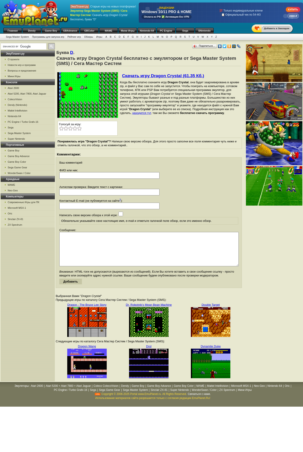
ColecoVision (15, 99)
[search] (23, 46)
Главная (13, 30)
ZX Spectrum (15, 224)
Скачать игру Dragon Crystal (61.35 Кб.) (163, 75)
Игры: (99, 36)
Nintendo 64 (147, 30)
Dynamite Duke (211, 353)
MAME (108, 30)
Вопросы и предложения (22, 70)
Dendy (32, 30)
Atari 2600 (13, 88)
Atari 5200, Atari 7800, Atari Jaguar (27, 93)
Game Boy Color (17, 161)
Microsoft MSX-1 (17, 207)
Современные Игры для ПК (23, 202)
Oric (10, 213)
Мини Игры (128, 30)
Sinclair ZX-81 (15, 219)
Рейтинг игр (74, 36)
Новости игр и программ (22, 65)
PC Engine (166, 30)
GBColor (89, 30)
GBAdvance (70, 30)
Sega (185, 30)
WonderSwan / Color (19, 173)
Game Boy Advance (19, 156)
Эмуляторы (21, 392)
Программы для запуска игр (48, 36)
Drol (149, 353)
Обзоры (88, 36)
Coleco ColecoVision (105, 392)
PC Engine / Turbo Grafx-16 (23, 122)
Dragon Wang (87, 353)
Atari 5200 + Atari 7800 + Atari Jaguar (68, 392)
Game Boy (51, 30)
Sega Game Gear (17, 167)
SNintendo (204, 30)
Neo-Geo (13, 190)
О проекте (13, 59)
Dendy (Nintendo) (17, 105)
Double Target (210, 311)
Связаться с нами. (199, 400)
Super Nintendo (16, 138)
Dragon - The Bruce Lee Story (86, 311)
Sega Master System (17, 36)
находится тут (141, 113)
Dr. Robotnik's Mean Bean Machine (149, 311)
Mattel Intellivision (17, 110)
